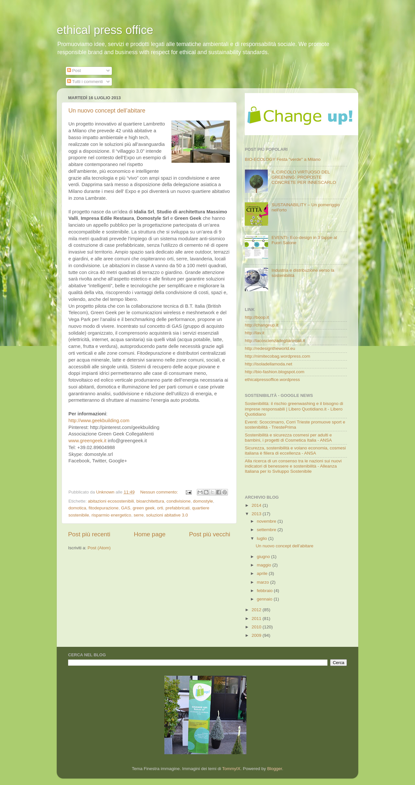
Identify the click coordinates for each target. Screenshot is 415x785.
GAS (125, 507)
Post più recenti (89, 534)
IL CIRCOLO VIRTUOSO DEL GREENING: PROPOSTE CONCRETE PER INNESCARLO (303, 177)
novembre (267, 521)
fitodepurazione (103, 507)
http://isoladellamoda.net (268, 364)
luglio (262, 538)
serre (139, 515)
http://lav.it (255, 332)
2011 (257, 618)
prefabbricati (178, 507)
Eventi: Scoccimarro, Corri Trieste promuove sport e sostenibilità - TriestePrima (295, 425)
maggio (264, 565)
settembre (267, 529)
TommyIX (231, 768)
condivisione (178, 501)
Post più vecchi (209, 534)
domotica (77, 507)
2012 (257, 609)
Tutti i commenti (85, 81)
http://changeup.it (262, 325)
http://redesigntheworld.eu (270, 348)
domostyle (203, 501)
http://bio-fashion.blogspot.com (274, 371)
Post (74, 70)
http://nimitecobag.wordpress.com (277, 356)
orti (160, 507)
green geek (144, 507)
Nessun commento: (159, 492)
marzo (263, 582)
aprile (263, 573)
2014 (257, 505)
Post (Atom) (99, 547)
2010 (257, 626)
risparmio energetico (111, 515)
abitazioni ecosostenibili (111, 501)
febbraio (265, 590)
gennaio (265, 599)
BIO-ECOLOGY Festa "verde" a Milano (283, 159)
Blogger (274, 768)
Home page (150, 534)
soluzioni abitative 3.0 (167, 515)
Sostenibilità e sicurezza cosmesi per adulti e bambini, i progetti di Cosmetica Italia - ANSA (288, 438)
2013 (257, 513)
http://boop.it (257, 317)
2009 (257, 635)
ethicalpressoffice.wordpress (272, 379)
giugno (264, 556)
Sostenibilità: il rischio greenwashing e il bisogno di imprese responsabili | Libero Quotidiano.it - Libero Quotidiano (294, 408)
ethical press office (105, 30)
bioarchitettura (150, 501)
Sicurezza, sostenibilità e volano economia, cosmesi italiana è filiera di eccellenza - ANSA (295, 451)
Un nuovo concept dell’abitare (106, 110)
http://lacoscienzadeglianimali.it (275, 340)
